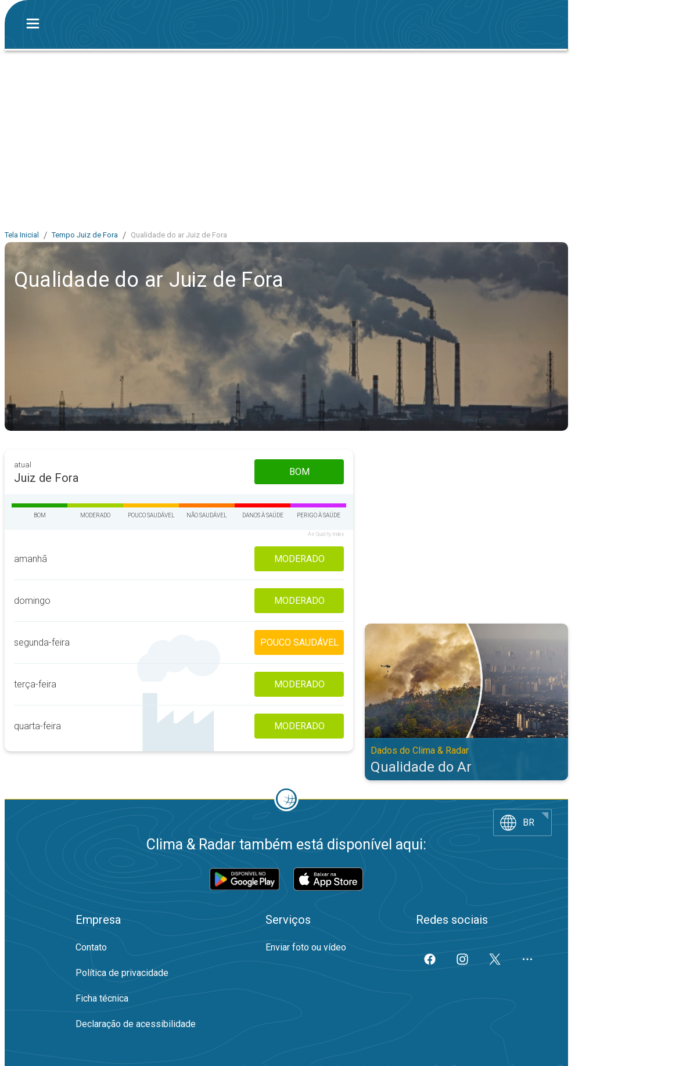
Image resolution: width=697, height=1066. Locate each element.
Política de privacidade (122, 972)
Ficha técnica (102, 998)
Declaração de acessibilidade (136, 1023)
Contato (91, 947)
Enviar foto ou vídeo (305, 947)
